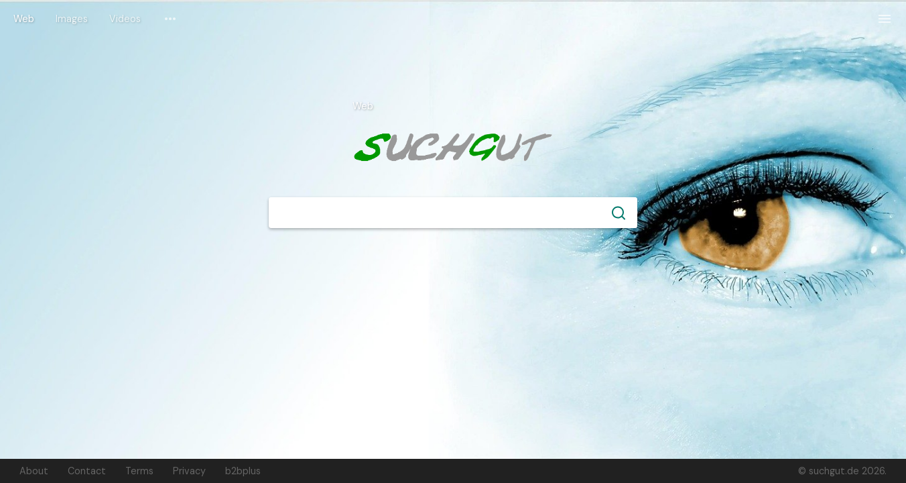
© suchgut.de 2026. (842, 471)
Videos (125, 19)
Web (23, 19)
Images (72, 19)
